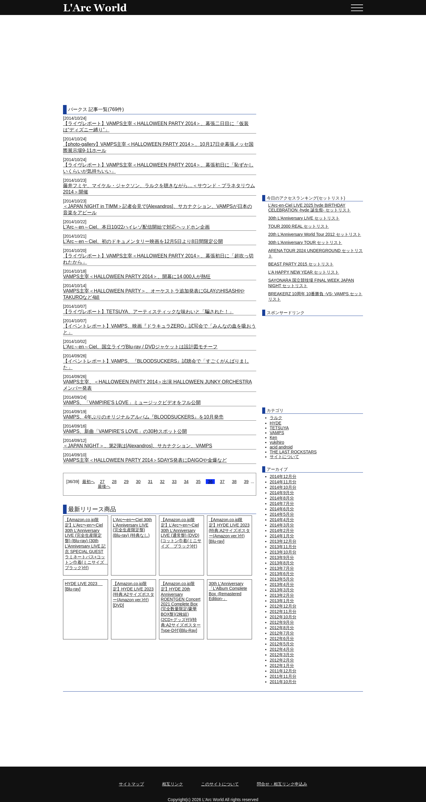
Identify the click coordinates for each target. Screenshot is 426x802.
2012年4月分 (282, 649)
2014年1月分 (282, 535)
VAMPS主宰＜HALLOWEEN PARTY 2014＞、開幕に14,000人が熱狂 (137, 276)
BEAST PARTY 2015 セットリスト (301, 264)
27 (102, 481)
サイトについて (284, 456)
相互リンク (172, 784)
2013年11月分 (283, 546)
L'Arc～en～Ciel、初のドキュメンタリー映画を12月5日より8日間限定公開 (143, 241)
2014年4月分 (282, 519)
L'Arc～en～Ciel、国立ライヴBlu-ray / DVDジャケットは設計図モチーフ (140, 346)
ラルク (276, 417)
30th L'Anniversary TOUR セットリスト (305, 242)
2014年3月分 (282, 525)
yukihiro (277, 442)
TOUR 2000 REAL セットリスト (298, 226)
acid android (281, 447)
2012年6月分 (282, 638)
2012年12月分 (283, 606)
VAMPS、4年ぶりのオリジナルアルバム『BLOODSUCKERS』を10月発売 (143, 416)
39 (246, 481)
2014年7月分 (282, 503)
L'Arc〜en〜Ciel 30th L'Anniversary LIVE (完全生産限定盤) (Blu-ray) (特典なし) (132, 527)
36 (210, 481)
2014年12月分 (283, 476)
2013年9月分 (282, 557)
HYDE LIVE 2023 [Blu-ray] (84, 586)
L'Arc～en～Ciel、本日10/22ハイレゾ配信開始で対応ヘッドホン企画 (136, 227)
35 (198, 481)
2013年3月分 (282, 589)
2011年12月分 (283, 670)
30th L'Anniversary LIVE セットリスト (304, 218)
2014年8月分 (282, 498)
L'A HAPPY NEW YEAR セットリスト (303, 272)
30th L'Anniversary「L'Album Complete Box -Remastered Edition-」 (228, 591)
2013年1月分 (282, 600)
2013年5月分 (282, 579)
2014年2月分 (282, 530)
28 (114, 481)
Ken (273, 437)
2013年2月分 (282, 595)
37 (222, 481)
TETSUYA (279, 427)
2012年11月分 (283, 611)
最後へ (104, 486)
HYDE (275, 423)
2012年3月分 (282, 654)
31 (150, 481)
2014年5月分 (282, 514)
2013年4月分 (282, 584)
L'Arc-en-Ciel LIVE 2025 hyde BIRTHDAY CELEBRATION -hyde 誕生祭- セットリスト (309, 207)
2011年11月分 (283, 676)
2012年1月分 (282, 665)
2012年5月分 (282, 643)
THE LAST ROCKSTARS (293, 451)
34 (186, 481)
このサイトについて (220, 784)
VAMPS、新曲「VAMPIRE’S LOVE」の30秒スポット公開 (125, 431)
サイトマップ (131, 784)
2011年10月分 (283, 681)
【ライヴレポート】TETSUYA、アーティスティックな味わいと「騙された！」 (148, 311)
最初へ (88, 481)
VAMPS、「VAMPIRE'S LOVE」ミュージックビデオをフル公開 (132, 402)
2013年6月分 (282, 573)
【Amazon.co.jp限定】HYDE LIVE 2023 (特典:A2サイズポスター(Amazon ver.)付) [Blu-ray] (229, 530)
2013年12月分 (283, 541)
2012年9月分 (282, 622)
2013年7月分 (282, 568)
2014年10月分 (283, 487)
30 (138, 481)
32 (162, 481)
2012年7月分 (282, 633)
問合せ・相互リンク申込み (282, 784)
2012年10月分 (283, 616)
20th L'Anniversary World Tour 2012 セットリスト (314, 234)
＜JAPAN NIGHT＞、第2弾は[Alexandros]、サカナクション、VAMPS (137, 445)
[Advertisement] (213, 60)
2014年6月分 (282, 508)
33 (174, 481)
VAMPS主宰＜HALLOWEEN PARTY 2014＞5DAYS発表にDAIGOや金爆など (145, 460)
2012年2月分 (282, 660)
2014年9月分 (282, 492)
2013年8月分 (282, 562)
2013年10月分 (283, 552)
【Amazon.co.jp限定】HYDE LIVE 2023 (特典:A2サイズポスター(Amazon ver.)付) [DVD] (133, 594)
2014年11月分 (283, 481)
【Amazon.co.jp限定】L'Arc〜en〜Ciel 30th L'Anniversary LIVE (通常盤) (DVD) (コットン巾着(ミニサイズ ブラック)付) (181, 532)
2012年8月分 (282, 627)
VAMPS (277, 432)
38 (234, 481)
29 (126, 481)
